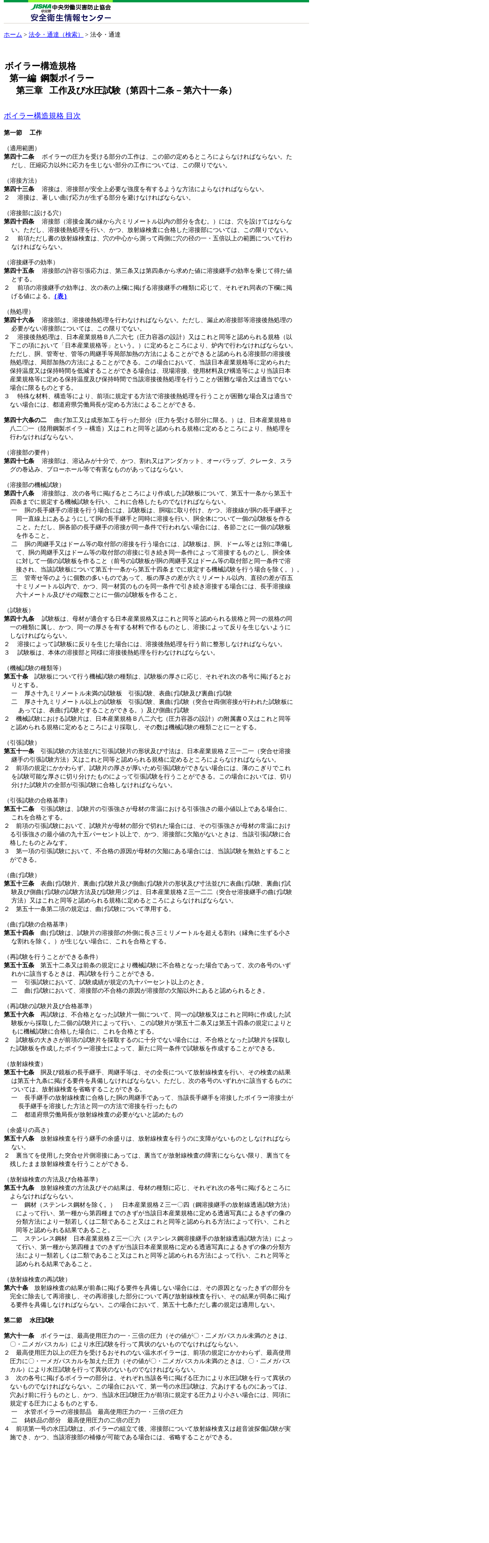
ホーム (13, 34)
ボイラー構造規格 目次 (42, 116)
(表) (61, 309)
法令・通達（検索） (56, 34)
